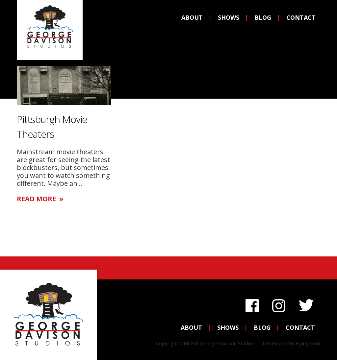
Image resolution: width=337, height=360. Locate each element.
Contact (301, 17)
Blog (262, 17)
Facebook (252, 304)
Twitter (306, 304)
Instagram (278, 304)
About (192, 17)
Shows (228, 17)
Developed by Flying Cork (291, 343)
